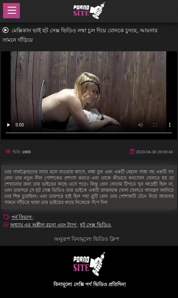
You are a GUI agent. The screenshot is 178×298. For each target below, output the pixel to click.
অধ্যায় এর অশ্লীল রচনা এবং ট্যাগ (44, 224)
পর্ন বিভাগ (22, 217)
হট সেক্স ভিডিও (95, 224)
